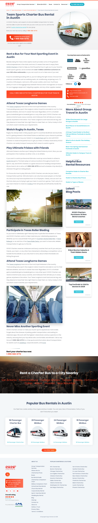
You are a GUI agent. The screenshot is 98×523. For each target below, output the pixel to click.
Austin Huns (39, 138)
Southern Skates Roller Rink (46, 239)
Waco (38, 383)
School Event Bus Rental (38, 486)
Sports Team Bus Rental (38, 493)
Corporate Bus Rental (37, 491)
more (44, 343)
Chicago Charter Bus (56, 471)
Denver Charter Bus (78, 478)
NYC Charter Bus (55, 467)
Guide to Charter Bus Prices (76, 178)
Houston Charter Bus (56, 478)
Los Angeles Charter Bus (57, 473)
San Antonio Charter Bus (80, 467)
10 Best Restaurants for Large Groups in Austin (76, 120)
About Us (34, 505)
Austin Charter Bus (78, 485)
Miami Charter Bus (78, 483)
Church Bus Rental (36, 488)
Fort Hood (90, 380)
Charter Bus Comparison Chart (38, 481)
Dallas (28, 383)
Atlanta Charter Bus (56, 483)
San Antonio (9, 380)
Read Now (79, 222)
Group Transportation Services (37, 467)
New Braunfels (66, 383)
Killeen (78, 380)
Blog (32, 498)
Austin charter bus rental (18, 27)
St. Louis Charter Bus (79, 471)
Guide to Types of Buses (74, 182)
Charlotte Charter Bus (79, 480)
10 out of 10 (78, 104)
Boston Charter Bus (56, 469)
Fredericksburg (28, 380)
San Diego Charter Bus (56, 487)
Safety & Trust (35, 507)
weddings (22, 343)
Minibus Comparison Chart (39, 484)
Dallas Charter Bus (55, 480)
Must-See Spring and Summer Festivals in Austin (77, 148)
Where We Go (35, 470)
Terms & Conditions (37, 511)
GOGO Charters (12, 67)
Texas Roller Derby (33, 241)
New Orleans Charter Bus (80, 476)
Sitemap (33, 500)
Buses (50, 4)
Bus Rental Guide (36, 477)
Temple (67, 380)
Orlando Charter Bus (56, 476)
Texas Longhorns (15, 107)
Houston (50, 383)
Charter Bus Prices (36, 473)
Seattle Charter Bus (78, 469)
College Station (50, 380)
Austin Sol (10, 161)
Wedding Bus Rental (37, 495)
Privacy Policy (35, 509)
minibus (30, 184)
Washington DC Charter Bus (58, 485)
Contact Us (57, 4)
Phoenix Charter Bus (79, 487)
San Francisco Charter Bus (80, 473)
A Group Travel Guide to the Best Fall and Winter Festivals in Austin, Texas (78, 134)
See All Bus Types (49, 450)
